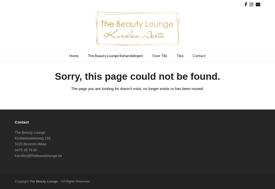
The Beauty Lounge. (44, 181)
